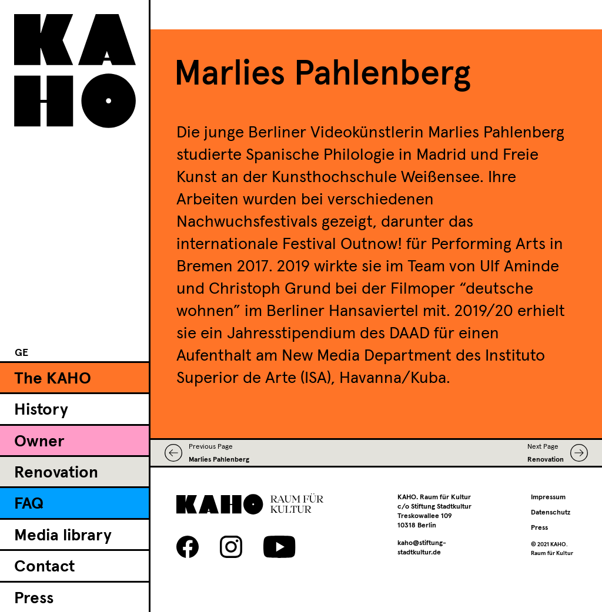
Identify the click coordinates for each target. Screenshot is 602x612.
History (41, 410)
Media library (63, 535)
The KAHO (52, 379)
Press (33, 598)
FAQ (29, 504)
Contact (44, 567)
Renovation (56, 473)
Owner (39, 441)
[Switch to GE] (21, 353)
